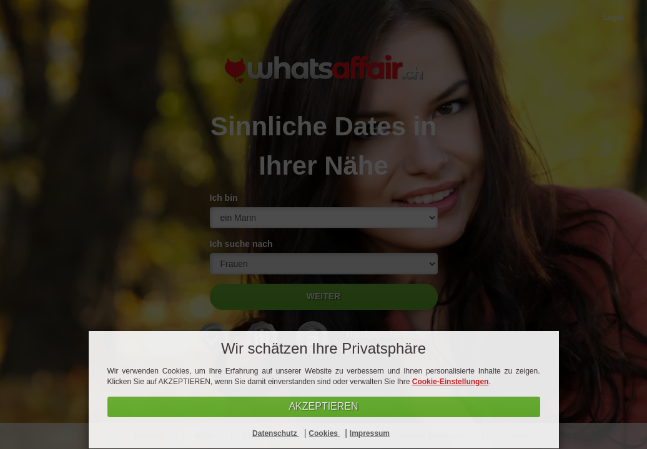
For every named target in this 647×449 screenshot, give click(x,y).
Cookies (324, 433)
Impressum (370, 433)
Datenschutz (275, 433)
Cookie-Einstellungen (450, 381)
